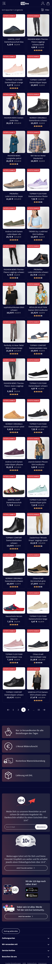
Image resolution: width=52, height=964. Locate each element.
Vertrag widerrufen (11, 931)
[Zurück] (8, 710)
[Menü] (4, 3)
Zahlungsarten (25, 938)
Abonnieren (41, 827)
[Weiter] (44, 710)
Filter (44, 10)
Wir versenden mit (25, 944)
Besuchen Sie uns (25, 956)
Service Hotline (25, 950)
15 (39, 709)
